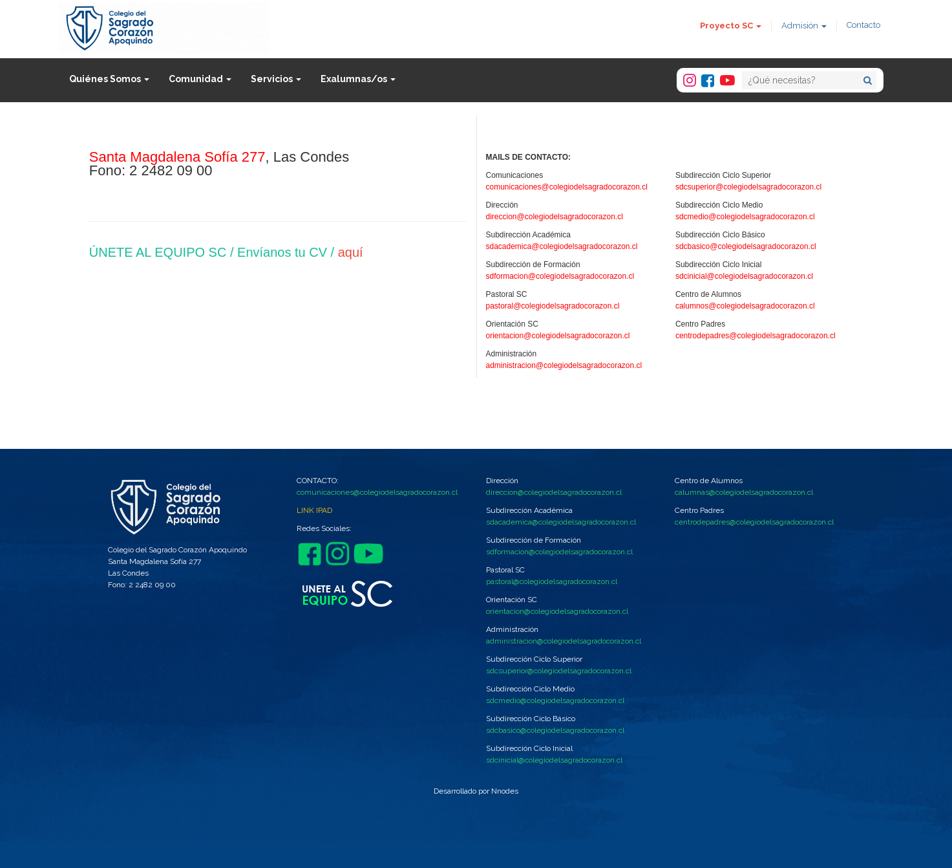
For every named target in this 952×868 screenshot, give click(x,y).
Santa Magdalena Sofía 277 (177, 157)
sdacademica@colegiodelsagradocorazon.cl (562, 246)
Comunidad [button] (200, 79)
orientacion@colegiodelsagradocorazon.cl (558, 335)
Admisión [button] (804, 25)
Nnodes (504, 791)
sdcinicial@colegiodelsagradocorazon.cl (744, 276)
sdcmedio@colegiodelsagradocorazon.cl (745, 216)
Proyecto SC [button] (730, 25)
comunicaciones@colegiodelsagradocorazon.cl (567, 186)
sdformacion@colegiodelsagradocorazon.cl (560, 276)
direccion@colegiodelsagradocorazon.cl (554, 216)
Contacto (863, 25)
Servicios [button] (276, 79)
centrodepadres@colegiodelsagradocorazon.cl (755, 335)
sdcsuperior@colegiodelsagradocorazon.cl (748, 186)
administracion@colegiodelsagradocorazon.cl (564, 365)
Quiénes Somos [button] (109, 79)
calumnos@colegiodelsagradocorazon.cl (745, 305)
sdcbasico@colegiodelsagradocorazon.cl (745, 246)
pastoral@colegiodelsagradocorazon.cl (553, 305)
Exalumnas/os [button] (358, 79)
